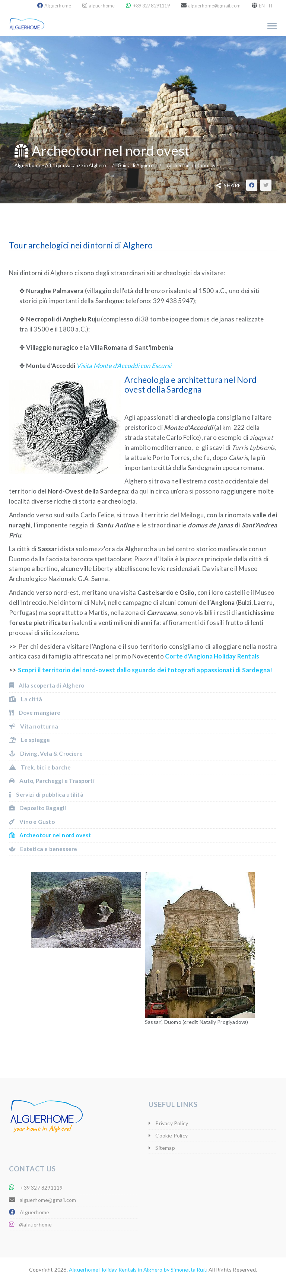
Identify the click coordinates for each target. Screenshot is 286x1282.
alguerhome (102, 6)
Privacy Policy (171, 1123)
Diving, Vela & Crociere (46, 753)
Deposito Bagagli (37, 808)
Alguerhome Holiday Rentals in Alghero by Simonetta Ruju (138, 1269)
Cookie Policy (171, 1135)
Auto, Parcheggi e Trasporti (52, 780)
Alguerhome (57, 6)
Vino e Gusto (32, 821)
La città (25, 699)
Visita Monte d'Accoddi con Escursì (123, 365)
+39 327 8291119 (151, 6)
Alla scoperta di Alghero (46, 685)
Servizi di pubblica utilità (46, 794)
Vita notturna (33, 726)
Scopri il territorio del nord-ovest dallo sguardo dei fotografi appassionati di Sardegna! (145, 670)
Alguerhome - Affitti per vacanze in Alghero (60, 165)
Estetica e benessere (43, 848)
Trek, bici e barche (40, 767)
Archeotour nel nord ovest (194, 165)
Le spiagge (29, 739)
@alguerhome (35, 1224)
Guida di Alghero (135, 165)
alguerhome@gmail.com (214, 6)
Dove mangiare (34, 712)
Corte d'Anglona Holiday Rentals (212, 656)
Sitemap (164, 1148)
